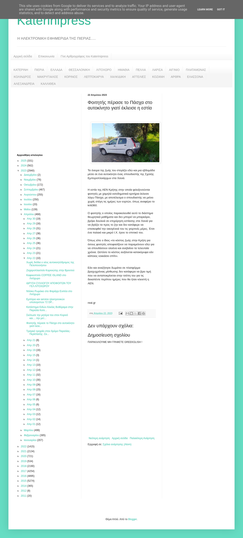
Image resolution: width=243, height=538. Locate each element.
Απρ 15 (31, 355)
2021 (24, 451)
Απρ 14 (31, 360)
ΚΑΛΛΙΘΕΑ (48, 83)
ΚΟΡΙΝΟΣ (71, 76)
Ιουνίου (28, 204)
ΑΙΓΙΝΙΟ (174, 69)
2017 (24, 471)
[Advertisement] (48, 120)
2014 (24, 485)
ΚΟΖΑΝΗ (158, 76)
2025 (24, 160)
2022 (24, 446)
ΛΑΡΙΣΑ (157, 69)
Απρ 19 (31, 350)
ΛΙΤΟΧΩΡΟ (103, 69)
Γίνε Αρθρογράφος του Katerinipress (84, 56)
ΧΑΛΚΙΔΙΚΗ (118, 76)
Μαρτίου (29, 430)
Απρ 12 (31, 369)
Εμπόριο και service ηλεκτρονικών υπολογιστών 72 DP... (45, 301)
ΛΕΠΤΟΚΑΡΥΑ (94, 76)
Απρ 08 (31, 389)
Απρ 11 (31, 374)
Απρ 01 (31, 424)
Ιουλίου (28, 199)
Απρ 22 (31, 258)
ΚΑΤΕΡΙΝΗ (21, 69)
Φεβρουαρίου (32, 435)
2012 (24, 490)
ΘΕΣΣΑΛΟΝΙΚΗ (79, 69)
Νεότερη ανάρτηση (99, 438)
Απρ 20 (31, 345)
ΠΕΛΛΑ (141, 69)
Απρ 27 (31, 233)
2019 (24, 461)
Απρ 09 (31, 384)
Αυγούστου (30, 194)
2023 (24, 170)
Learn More (205, 9)
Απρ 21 (31, 340)
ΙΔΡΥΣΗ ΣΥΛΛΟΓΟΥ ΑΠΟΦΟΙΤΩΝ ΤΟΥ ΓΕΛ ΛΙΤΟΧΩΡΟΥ (48, 285)
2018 (24, 466)
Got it (221, 9)
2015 (24, 480)
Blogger (132, 519)
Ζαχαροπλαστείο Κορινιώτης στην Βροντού (50, 270)
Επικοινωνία (46, 56)
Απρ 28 (31, 228)
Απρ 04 (31, 409)
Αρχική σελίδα (23, 56)
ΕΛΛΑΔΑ (56, 69)
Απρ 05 (31, 404)
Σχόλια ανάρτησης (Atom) (117, 444)
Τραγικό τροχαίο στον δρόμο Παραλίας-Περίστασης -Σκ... (48, 333)
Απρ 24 (31, 248)
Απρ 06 (31, 399)
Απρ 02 (31, 419)
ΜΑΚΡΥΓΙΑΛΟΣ (47, 76)
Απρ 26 (31, 238)
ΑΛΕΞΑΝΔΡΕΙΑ (24, 83)
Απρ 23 (31, 253)
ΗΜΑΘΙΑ (124, 69)
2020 (24, 456)
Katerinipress (54, 20)
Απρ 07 (31, 394)
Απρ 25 (31, 243)
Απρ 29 (31, 223)
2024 (24, 165)
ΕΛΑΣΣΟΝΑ (195, 76)
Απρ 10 (31, 379)
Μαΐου (27, 209)
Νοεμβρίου (30, 179)
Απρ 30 (31, 218)
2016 (24, 476)
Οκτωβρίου (30, 184)
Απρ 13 (31, 364)
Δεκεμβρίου (31, 174)
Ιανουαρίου (30, 440)
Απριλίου (29, 214)
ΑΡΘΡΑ (176, 76)
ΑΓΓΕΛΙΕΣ (139, 76)
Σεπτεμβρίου (31, 189)
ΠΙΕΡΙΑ (39, 69)
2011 (24, 495)
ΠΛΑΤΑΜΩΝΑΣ (196, 69)
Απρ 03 (31, 414)
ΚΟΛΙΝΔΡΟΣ (22, 76)
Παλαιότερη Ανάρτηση (142, 438)
